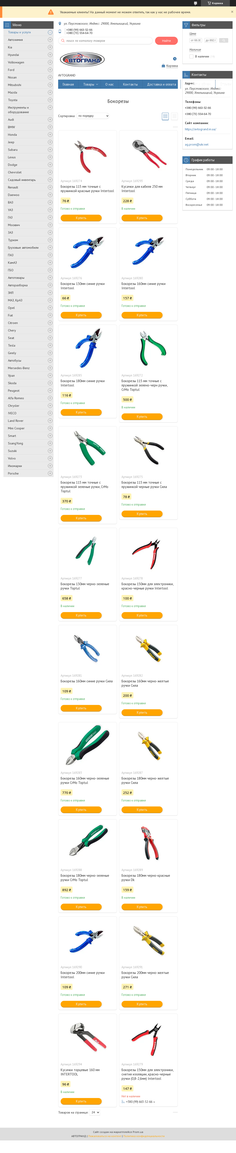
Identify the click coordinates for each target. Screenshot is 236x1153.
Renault (13, 187)
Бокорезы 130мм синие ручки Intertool (83, 286)
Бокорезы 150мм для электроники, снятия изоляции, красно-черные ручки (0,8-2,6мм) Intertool (147, 1074)
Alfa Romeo (16, 398)
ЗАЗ (10, 232)
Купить (81, 218)
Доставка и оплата (161, 84)
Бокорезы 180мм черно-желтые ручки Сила (145, 780)
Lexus (12, 157)
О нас (109, 84)
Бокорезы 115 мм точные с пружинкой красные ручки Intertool (87, 188)
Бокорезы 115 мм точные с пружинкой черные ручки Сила (144, 484)
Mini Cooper (16, 428)
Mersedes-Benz (19, 368)
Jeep (11, 142)
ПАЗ (10, 255)
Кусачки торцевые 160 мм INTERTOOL (80, 1072)
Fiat (10, 315)
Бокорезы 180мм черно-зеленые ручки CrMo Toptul (85, 877)
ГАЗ (10, 217)
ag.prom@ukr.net (196, 144)
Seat (11, 338)
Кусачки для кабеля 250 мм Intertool (142, 188)
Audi (11, 119)
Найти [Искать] (166, 40)
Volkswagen (16, 62)
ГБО (10, 270)
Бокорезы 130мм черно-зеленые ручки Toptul (85, 586)
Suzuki (12, 451)
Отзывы (225, 84)
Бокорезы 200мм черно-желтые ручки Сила (145, 974)
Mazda (12, 92)
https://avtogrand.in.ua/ (200, 129)
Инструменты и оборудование (18, 109)
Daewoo (13, 195)
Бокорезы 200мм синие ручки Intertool (83, 974)
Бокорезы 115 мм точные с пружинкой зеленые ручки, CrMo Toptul (84, 486)
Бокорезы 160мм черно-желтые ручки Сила (145, 683)
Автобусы (14, 360)
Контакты (130, 84)
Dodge (12, 165)
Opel (11, 308)
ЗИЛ (10, 293)
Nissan (12, 77)
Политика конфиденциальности (144, 1136)
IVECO (12, 413)
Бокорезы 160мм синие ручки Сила (87, 681)
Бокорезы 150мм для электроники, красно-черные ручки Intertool (147, 586)
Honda (12, 135)
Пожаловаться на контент (104, 1136)
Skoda (12, 383)
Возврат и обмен (198, 84)
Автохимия (15, 40)
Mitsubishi (14, 85)
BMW (11, 127)
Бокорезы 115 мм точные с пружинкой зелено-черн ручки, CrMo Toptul (144, 385)
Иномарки (15, 466)
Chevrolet (14, 172)
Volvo (12, 458)
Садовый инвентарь (22, 180)
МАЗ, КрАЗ (15, 300)
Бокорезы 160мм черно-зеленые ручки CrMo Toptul (85, 780)
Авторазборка (18, 285)
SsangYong (15, 443)
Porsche (13, 473)
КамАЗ (12, 263)
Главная (68, 84)
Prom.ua (138, 1132)
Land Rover (15, 421)
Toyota (12, 100)
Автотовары (16, 278)
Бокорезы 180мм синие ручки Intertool (83, 383)
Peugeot (13, 391)
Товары (88, 84)
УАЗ (10, 210)
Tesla (11, 345)
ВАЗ (10, 202)
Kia (10, 47)
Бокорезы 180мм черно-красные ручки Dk (146, 877)
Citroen (13, 323)
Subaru (13, 150)
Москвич (14, 225)
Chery (12, 330)
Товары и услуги (19, 32)
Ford (11, 70)
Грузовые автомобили (23, 247)
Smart (12, 436)
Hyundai (13, 55)
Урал (11, 375)
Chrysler (13, 406)
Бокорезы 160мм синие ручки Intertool (144, 286)
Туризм (13, 240)
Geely (12, 353)
